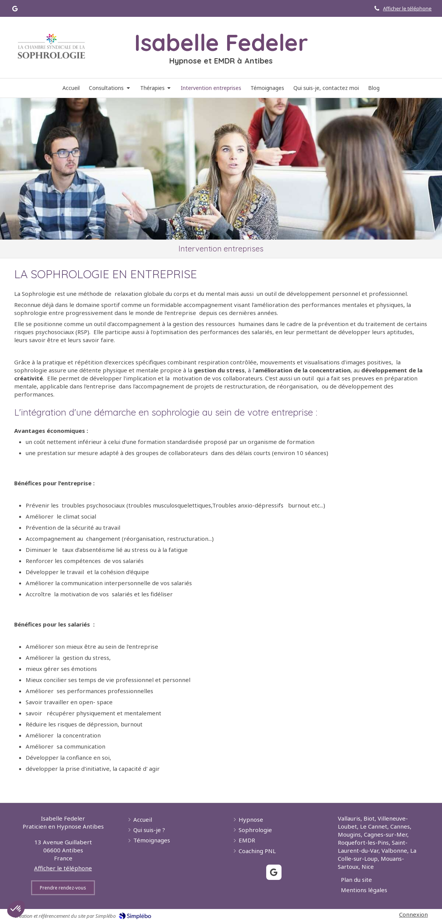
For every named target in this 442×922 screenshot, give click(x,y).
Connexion (413, 914)
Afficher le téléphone (407, 8)
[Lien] (51, 46)
